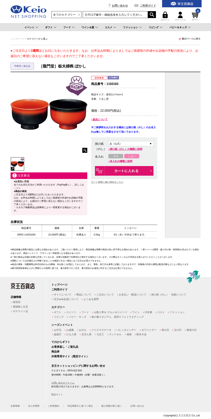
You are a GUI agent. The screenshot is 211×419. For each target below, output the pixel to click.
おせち (83, 329)
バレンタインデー (126, 329)
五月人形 (86, 334)
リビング (154, 27)
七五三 (100, 334)
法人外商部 (34, 406)
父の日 (177, 329)
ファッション (130, 27)
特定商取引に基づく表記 (80, 406)
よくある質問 (91, 299)
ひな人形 (71, 334)
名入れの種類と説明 (121, 161)
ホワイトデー (149, 329)
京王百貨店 (184, 415)
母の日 (165, 329)
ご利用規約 (53, 406)
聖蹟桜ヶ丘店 (20, 306)
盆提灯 (57, 334)
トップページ (59, 284)
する (115, 156)
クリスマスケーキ (101, 329)
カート (195, 16)
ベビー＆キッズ (178, 27)
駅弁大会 (142, 334)
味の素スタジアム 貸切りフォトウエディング (117, 316)
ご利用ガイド (148, 5)
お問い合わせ (120, 5)
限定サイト (57, 394)
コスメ (108, 27)
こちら (17, 188)
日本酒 (148, 312)
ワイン (136, 312)
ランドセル (115, 334)
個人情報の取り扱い (111, 406)
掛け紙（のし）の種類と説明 (126, 149)
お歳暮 (70, 329)
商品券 (55, 351)
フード (67, 27)
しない (132, 156)
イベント (29, 27)
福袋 (129, 334)
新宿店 (17, 302)
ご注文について (105, 294)
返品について (100, 119)
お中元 (57, 329)
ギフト (49, 27)
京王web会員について (66, 299)
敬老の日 (192, 329)
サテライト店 (20, 311)
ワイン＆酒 (88, 27)
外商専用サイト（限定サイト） (70, 356)
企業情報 (15, 406)
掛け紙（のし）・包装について (168, 294)
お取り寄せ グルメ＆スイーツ (110, 312)
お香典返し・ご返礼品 (64, 346)
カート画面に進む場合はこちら (107, 182)
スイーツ (71, 312)
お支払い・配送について (132, 294)
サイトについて (62, 294)
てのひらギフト (60, 341)
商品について (83, 294)
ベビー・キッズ (77, 316)
